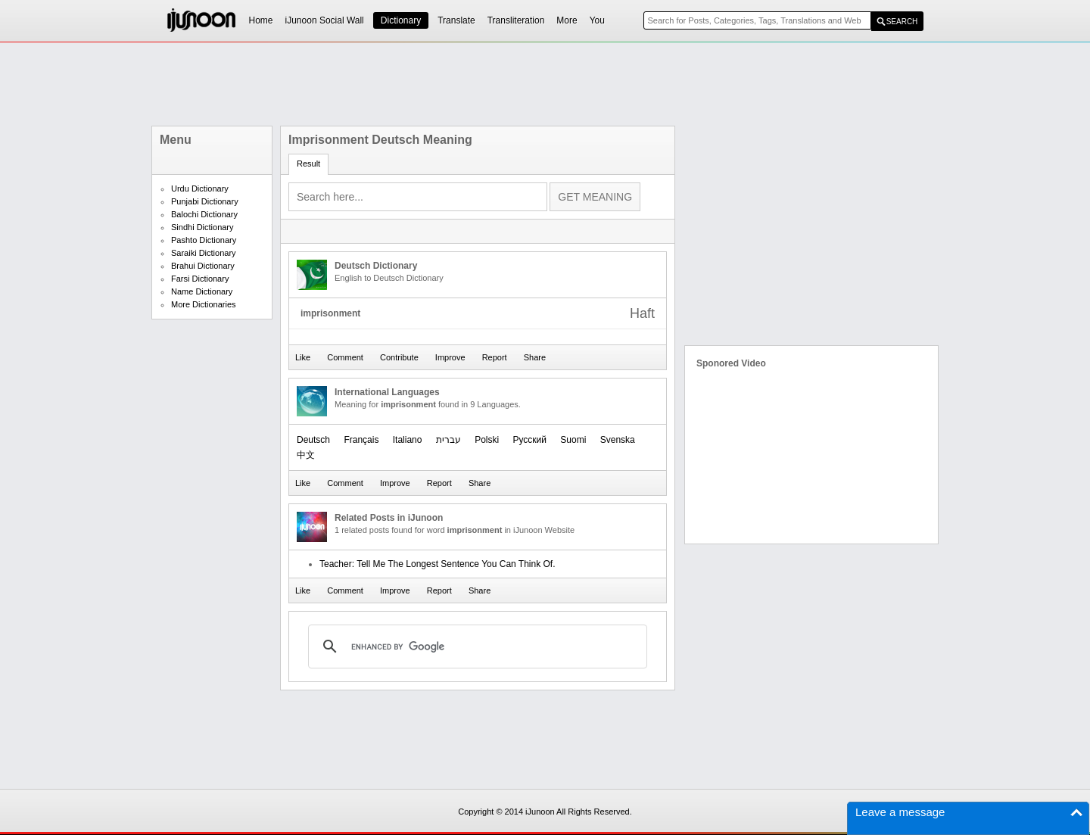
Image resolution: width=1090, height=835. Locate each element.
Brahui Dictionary (203, 265)
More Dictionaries (203, 304)
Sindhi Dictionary (202, 227)
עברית (448, 440)
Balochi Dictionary (204, 214)
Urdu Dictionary (200, 188)
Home (261, 20)
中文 (306, 455)
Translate (456, 20)
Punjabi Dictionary (204, 201)
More (566, 20)
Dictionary (401, 20)
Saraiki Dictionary (203, 252)
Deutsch (313, 440)
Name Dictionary (201, 291)
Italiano (407, 440)
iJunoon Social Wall (324, 20)
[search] (475, 646)
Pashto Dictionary (203, 240)
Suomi (573, 440)
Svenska (617, 440)
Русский (529, 440)
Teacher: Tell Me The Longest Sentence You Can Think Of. (437, 564)
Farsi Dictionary (200, 278)
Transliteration (516, 20)
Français (361, 440)
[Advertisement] (545, 84)
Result (308, 163)
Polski (487, 440)
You (597, 20)
